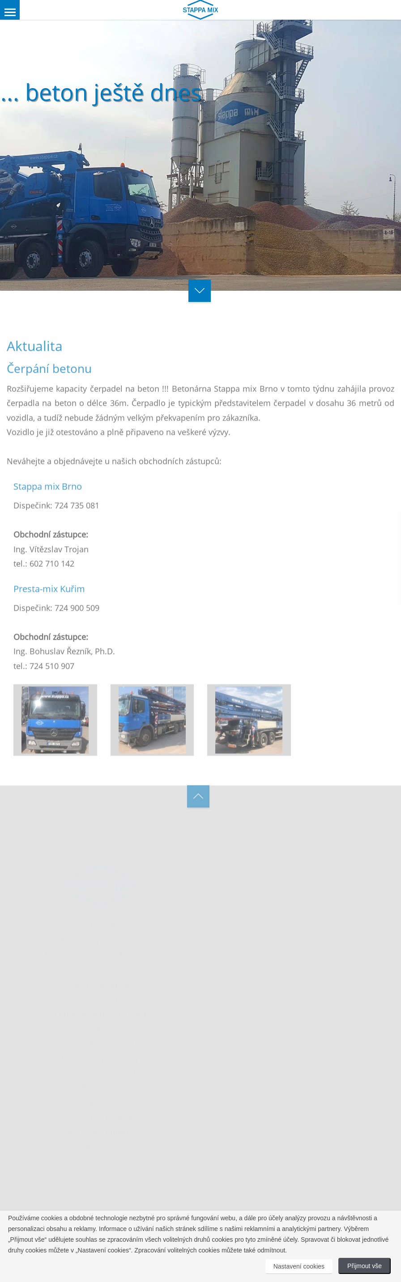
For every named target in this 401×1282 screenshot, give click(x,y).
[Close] (326, 518)
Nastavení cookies (298, 1266)
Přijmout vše (364, 1265)
